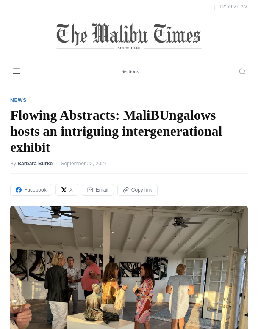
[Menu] (16, 72)
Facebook (31, 190)
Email (97, 190)
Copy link (137, 190)
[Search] (242, 71)
